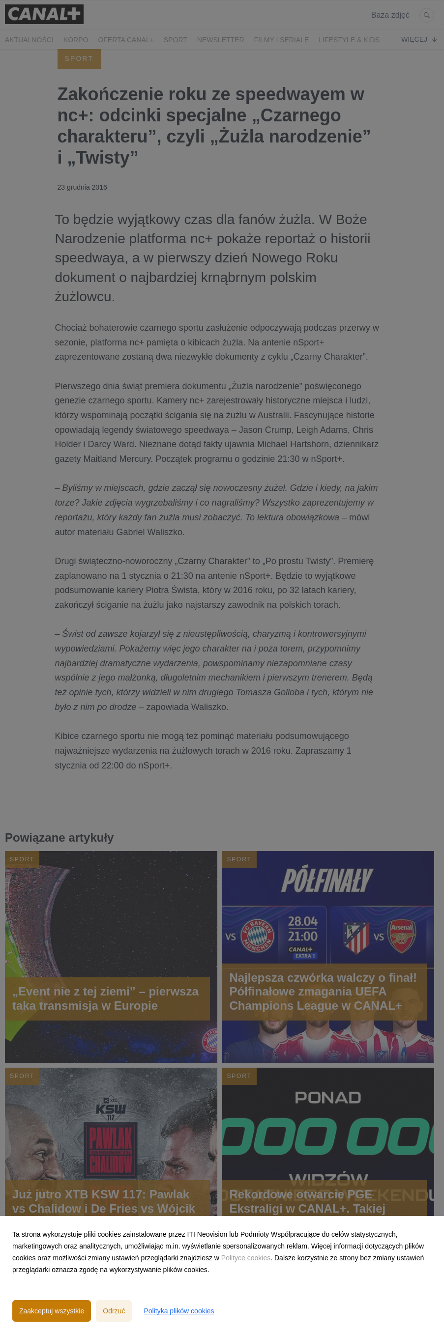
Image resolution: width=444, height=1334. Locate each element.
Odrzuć (114, 1311)
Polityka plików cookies (179, 1311)
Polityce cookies (245, 1258)
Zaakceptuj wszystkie (51, 1311)
